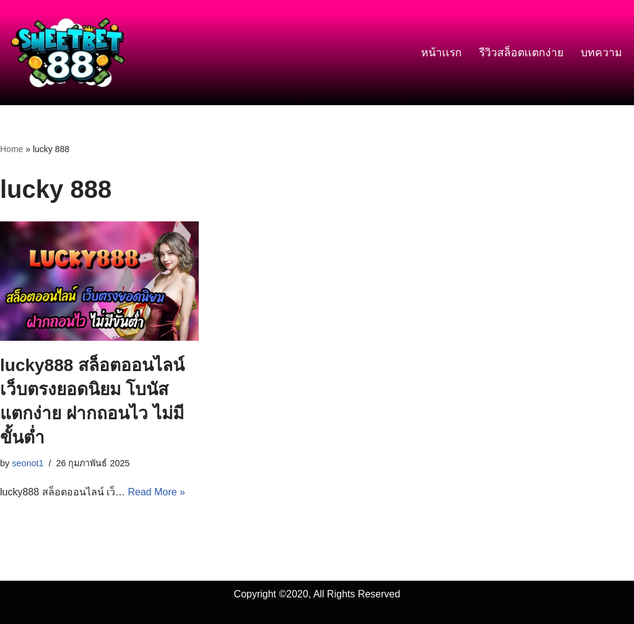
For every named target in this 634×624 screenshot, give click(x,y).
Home (11, 149)
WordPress (119, 596)
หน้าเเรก (441, 52)
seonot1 (27, 463)
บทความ (601, 52)
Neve (20, 596)
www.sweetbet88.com (317, 610)
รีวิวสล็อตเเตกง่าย (521, 52)
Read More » (156, 492)
